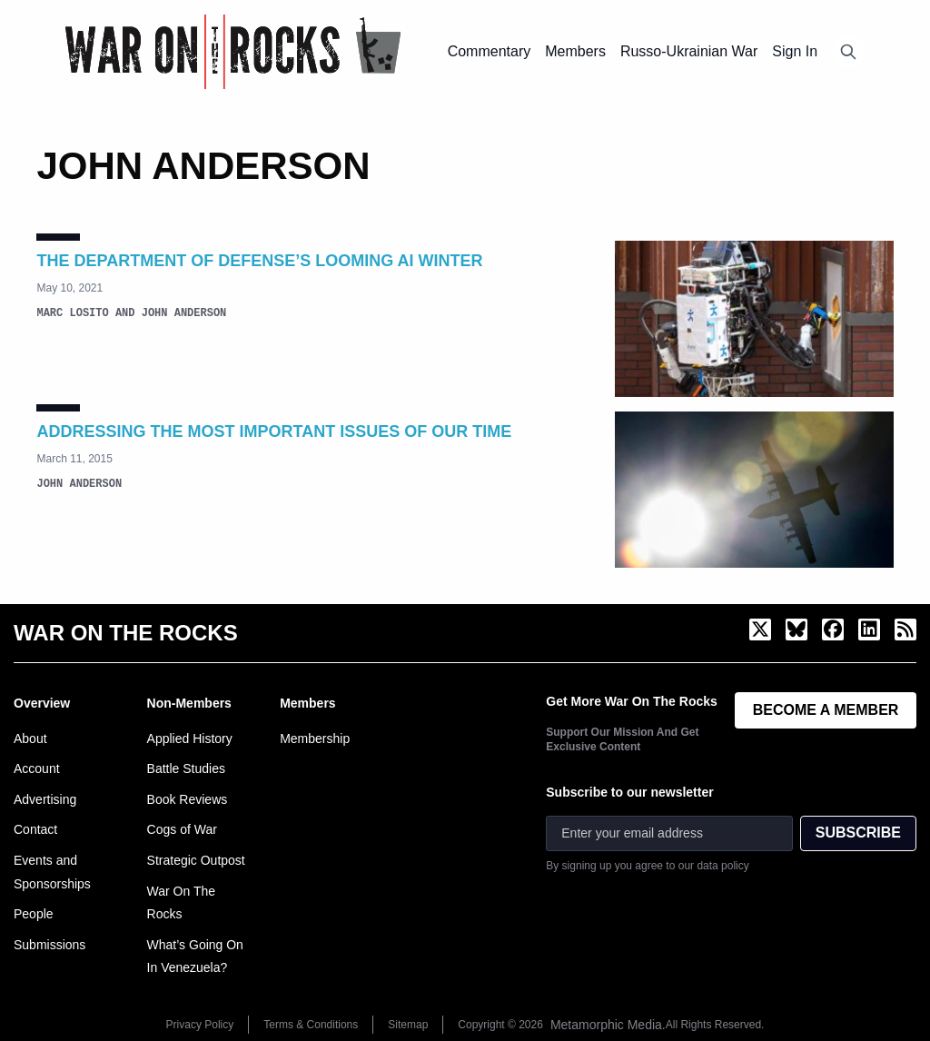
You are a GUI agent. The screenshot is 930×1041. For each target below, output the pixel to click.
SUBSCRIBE (858, 832)
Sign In (794, 51)
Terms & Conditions (310, 1024)
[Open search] (848, 51)
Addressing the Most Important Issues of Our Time (273, 431)
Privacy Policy (200, 1024)
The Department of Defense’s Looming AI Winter (259, 261)
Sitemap (408, 1024)
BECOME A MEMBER (826, 710)
